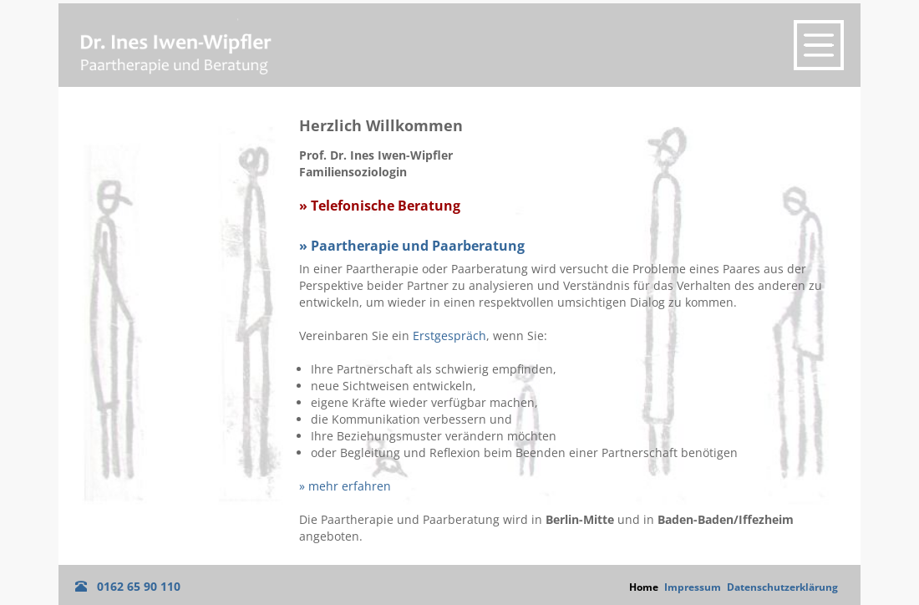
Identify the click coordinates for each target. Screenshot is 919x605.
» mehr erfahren (345, 486)
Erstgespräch (449, 335)
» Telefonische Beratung (379, 206)
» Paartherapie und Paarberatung (412, 246)
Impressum (692, 587)
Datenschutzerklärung (782, 587)
